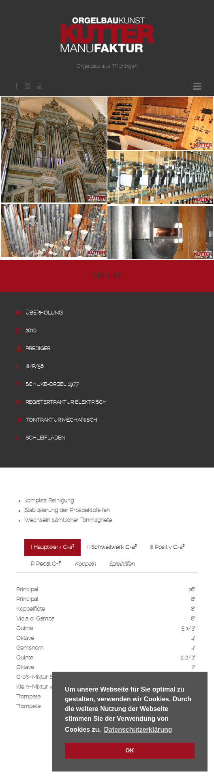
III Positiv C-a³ (167, 547)
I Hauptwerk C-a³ (52, 547)
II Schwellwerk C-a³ (112, 547)
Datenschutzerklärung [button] (138, 729)
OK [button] (129, 750)
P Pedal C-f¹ (46, 564)
